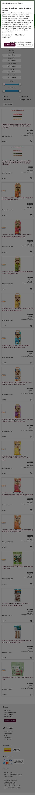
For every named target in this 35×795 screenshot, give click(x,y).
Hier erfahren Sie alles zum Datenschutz (21, 42)
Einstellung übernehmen (24, 45)
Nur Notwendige (9, 45)
